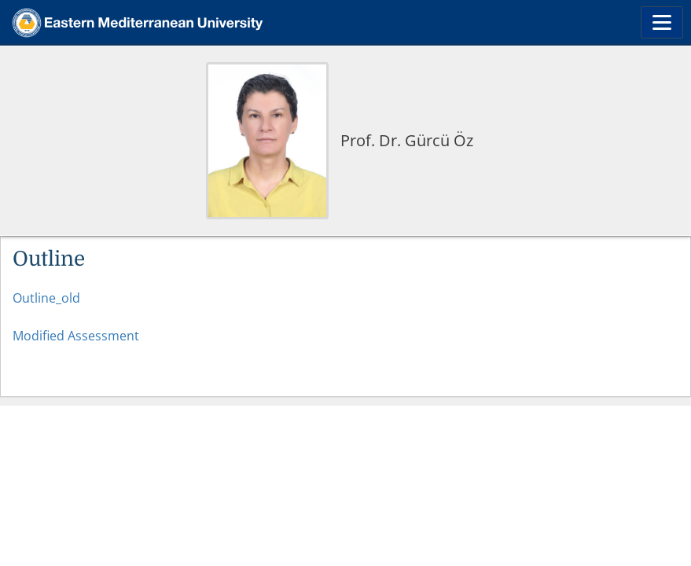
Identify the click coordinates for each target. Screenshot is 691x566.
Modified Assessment (77, 335)
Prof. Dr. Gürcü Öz (406, 140)
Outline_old (46, 298)
